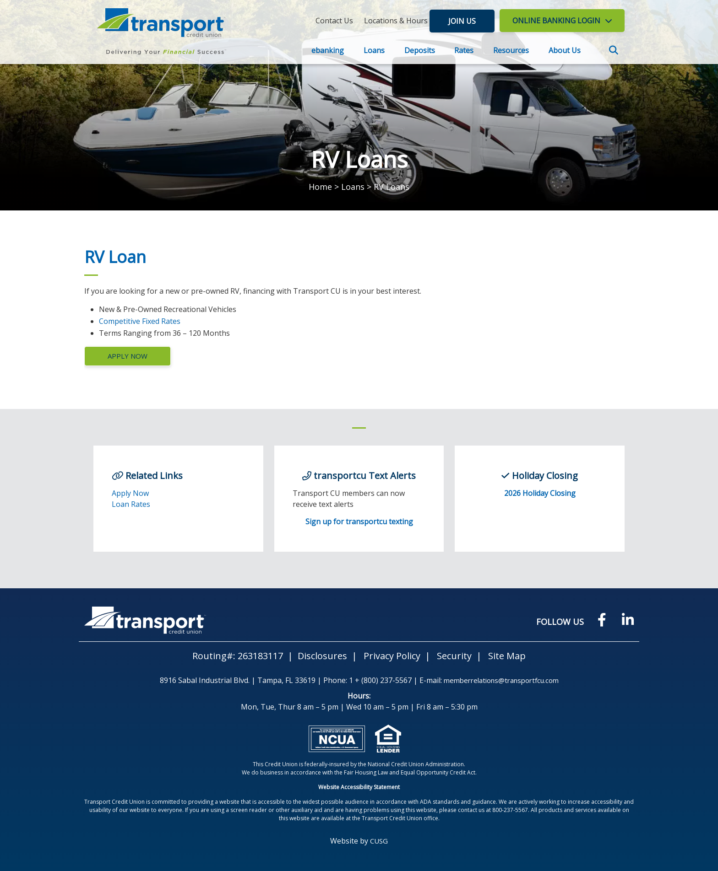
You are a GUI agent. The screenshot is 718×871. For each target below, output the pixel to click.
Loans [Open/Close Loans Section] (374, 50)
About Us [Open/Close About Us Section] (565, 50)
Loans (352, 186)
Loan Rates (131, 504)
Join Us (464, 21)
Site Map (507, 656)
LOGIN (556, 21)
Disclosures (322, 656)
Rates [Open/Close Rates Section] (463, 50)
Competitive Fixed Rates (139, 321)
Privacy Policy (392, 656)
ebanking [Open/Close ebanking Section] (327, 50)
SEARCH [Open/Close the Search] (614, 51)
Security (454, 656)
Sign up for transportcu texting (359, 521)
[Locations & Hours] (396, 20)
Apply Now (127, 355)
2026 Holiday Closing (540, 493)
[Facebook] (602, 620)
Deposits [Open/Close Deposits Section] (419, 50)
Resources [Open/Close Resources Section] (511, 50)
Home (320, 186)
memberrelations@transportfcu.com (501, 680)
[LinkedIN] (628, 620)
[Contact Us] (334, 20)
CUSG (379, 840)
